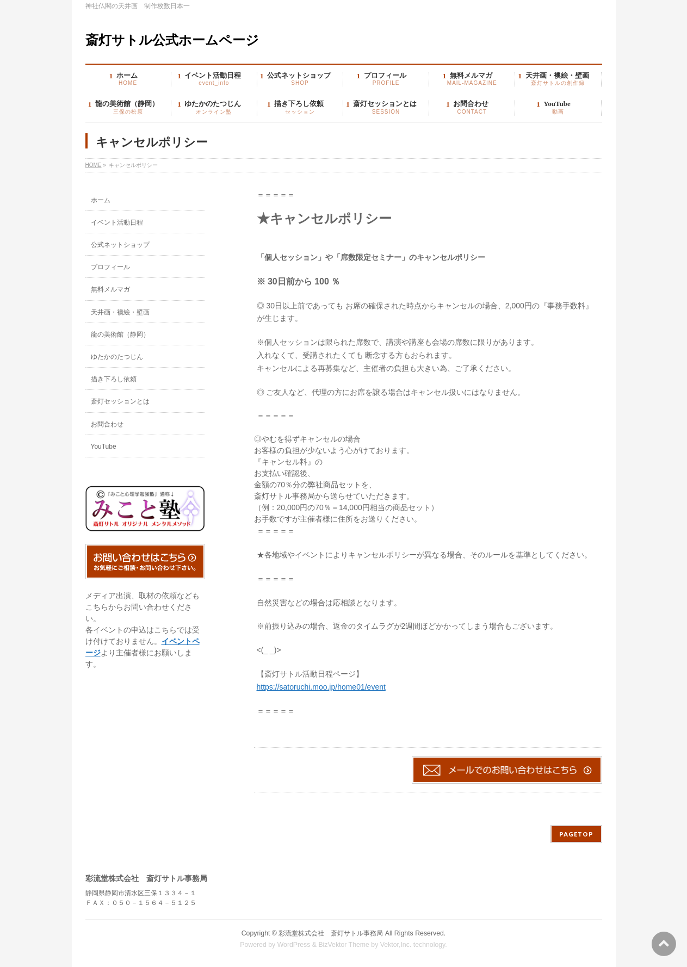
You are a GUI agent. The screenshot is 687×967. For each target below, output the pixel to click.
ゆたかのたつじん (117, 357)
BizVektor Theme (343, 945)
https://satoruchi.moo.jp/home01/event (321, 687)
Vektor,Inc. (396, 945)
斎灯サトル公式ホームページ (172, 40)
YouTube (103, 446)
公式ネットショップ (120, 245)
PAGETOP (576, 834)
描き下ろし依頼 (114, 379)
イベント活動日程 (117, 222)
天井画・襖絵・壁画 (120, 312)
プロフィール (110, 267)
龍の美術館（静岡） (120, 334)
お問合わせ (107, 424)
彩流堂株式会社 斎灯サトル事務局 (330, 933)
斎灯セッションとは (120, 401)
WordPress (294, 945)
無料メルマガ (110, 289)
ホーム (100, 200)
